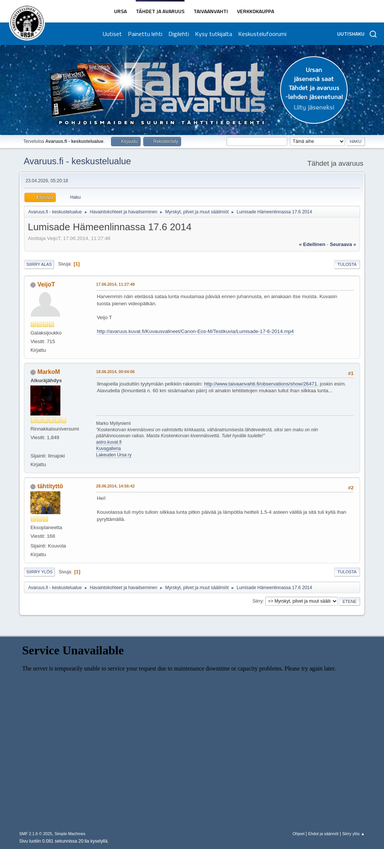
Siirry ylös (39, 572)
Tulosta (347, 264)
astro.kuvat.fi (109, 442)
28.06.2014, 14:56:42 (115, 486)
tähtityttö (50, 486)
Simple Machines (70, 833)
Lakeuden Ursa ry (114, 455)
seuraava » (343, 244)
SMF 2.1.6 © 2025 (35, 833)
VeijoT (46, 284)
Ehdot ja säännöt (323, 833)
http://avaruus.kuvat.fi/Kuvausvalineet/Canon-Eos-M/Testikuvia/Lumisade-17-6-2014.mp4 (195, 331)
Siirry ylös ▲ (353, 833)
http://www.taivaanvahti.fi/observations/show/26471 (260, 384)
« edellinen (312, 244)
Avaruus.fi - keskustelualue (77, 161)
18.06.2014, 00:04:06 (115, 371)
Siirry (257, 601)
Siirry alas (39, 264)
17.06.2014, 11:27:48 (115, 284)
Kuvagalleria (108, 448)
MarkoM (49, 372)
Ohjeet (298, 833)
